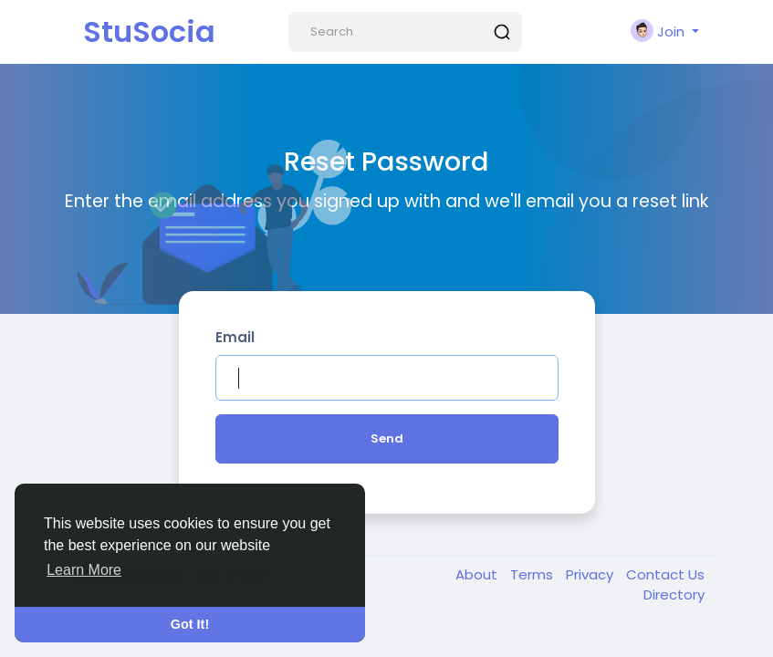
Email (235, 337)
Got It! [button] (190, 624)
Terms (533, 574)
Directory (674, 594)
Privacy (591, 574)
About (478, 574)
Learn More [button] (84, 570)
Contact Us (665, 574)
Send (387, 438)
